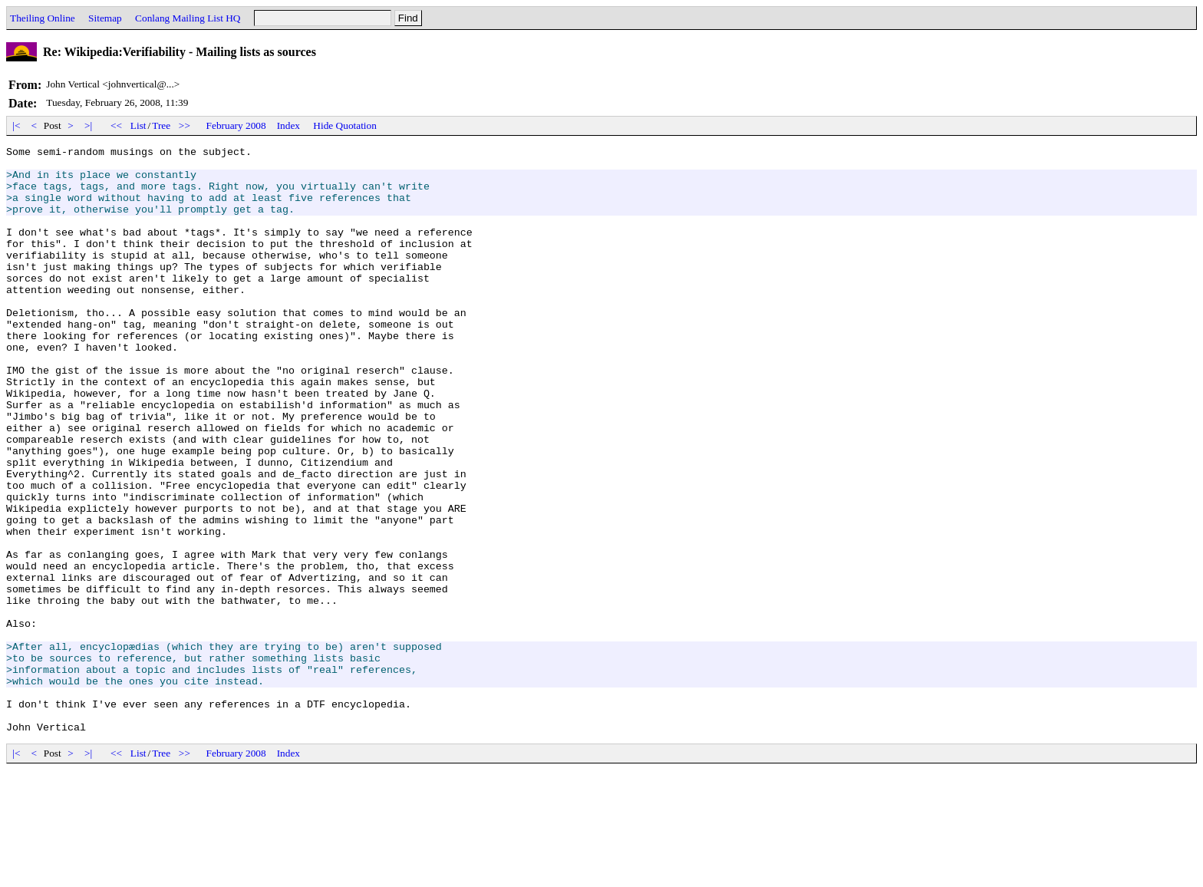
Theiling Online (42, 18)
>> (184, 125)
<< (116, 125)
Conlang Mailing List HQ (187, 18)
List (138, 125)
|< (16, 125)
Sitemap (105, 18)
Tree (161, 125)
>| (88, 125)
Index (288, 125)
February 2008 (236, 125)
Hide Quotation (345, 125)
